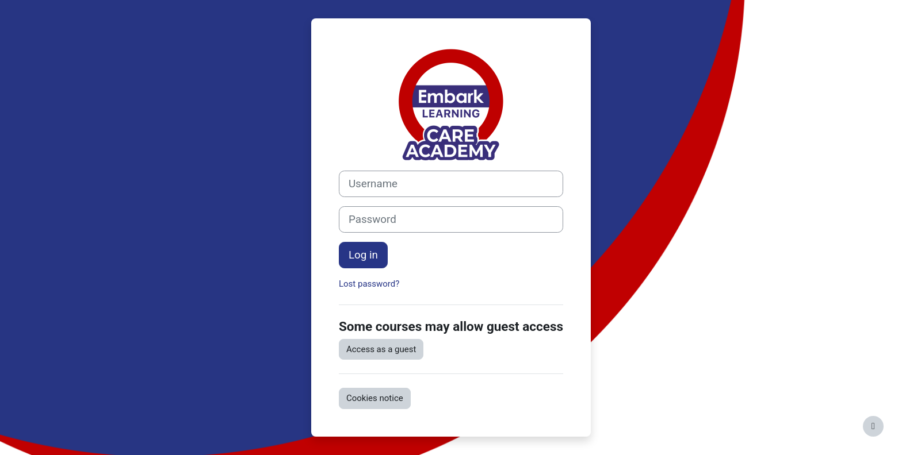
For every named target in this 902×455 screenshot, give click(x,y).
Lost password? (369, 284)
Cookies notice (374, 398)
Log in (363, 255)
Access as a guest (381, 349)
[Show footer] (873, 426)
